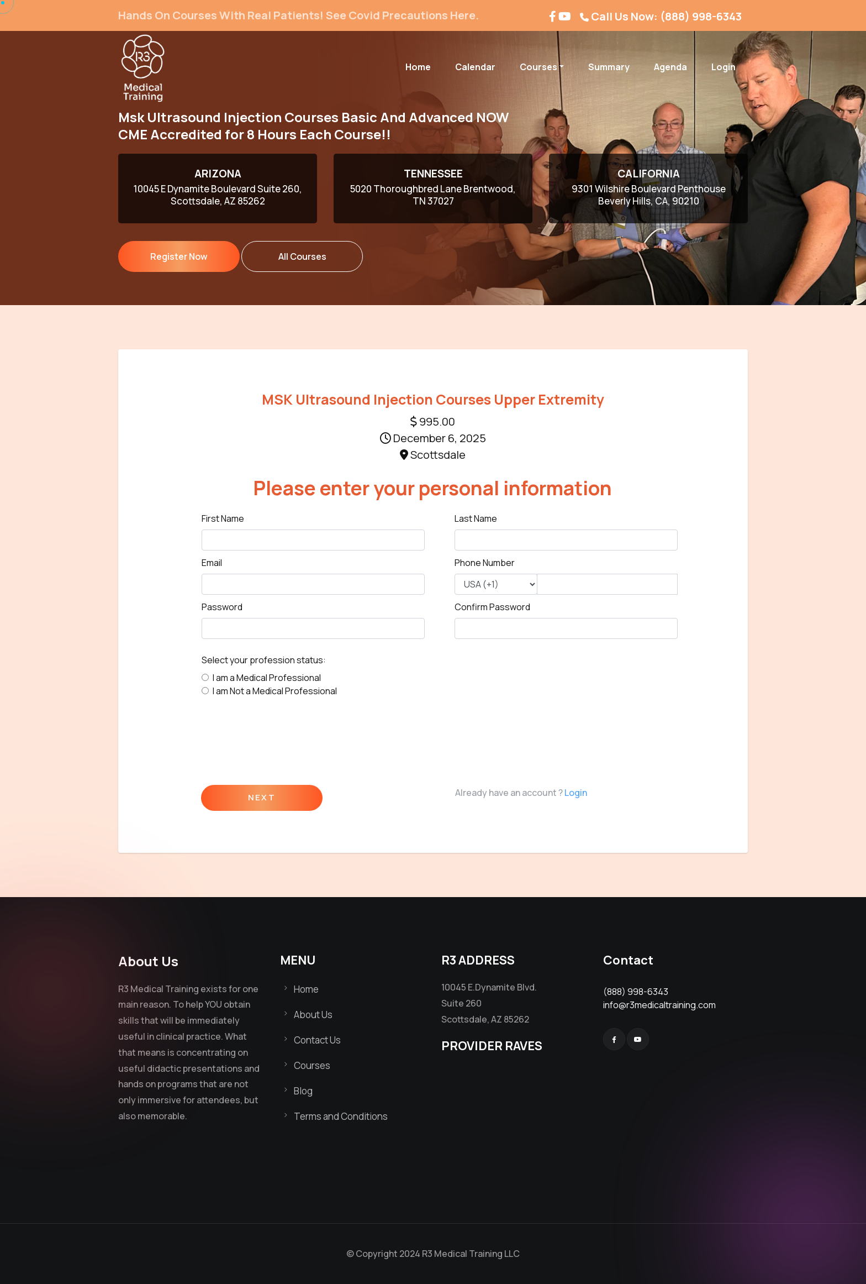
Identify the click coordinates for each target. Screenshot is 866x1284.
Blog (303, 1091)
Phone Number (485, 563)
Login (723, 67)
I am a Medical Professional (267, 678)
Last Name (476, 518)
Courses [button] (538, 67)
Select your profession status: (264, 660)
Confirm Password (492, 607)
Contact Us (317, 1040)
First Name (223, 518)
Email (212, 563)
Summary (609, 67)
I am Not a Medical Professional (275, 691)
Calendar (475, 67)
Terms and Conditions (341, 1116)
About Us (313, 1014)
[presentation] (285, 736)
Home (418, 67)
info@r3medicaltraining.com (659, 1005)
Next (262, 798)
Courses (312, 1065)
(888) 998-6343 (635, 992)
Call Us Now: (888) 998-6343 (666, 16)
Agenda (670, 67)
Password (222, 607)
